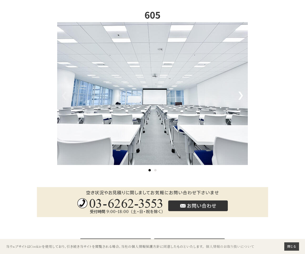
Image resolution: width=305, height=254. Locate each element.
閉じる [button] (291, 246)
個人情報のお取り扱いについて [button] (230, 246)
